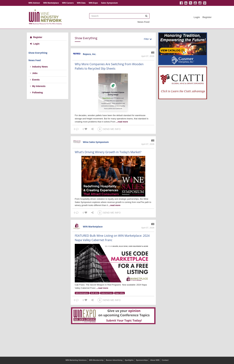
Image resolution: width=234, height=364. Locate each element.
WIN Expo (93, 3)
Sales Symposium (109, 3)
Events (35, 79)
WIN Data (81, 3)
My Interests (38, 86)
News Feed (143, 22)
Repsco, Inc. (89, 54)
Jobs (34, 73)
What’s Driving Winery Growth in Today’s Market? (108, 152)
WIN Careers (68, 3)
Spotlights (129, 360)
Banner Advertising (114, 360)
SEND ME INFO (109, 129)
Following (36, 92)
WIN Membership (96, 360)
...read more (122, 121)
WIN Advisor (34, 3)
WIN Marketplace (51, 3)
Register (207, 17)
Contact (165, 360)
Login (197, 17)
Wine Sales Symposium (96, 142)
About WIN (154, 360)
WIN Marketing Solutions (76, 360)
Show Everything (37, 52)
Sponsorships (142, 360)
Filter (148, 39)
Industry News (39, 66)
